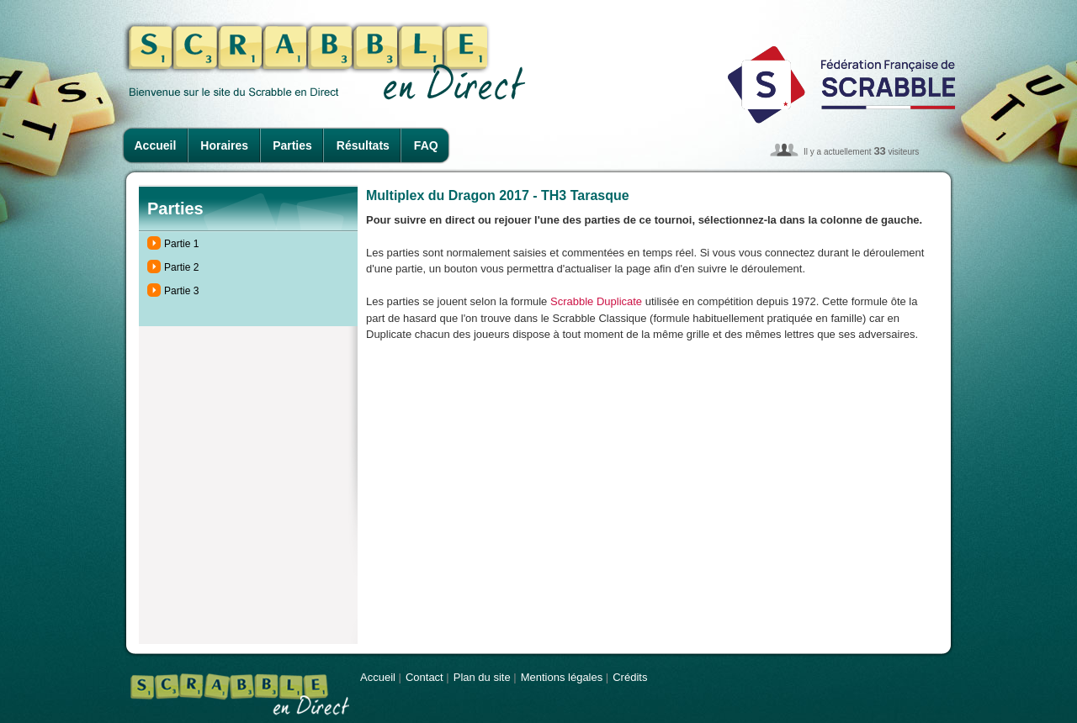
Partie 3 (181, 291)
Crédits (630, 677)
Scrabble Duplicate (596, 301)
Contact (424, 677)
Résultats (363, 145)
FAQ (426, 145)
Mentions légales (562, 677)
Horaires (224, 145)
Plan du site (482, 677)
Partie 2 (181, 267)
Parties (292, 145)
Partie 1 (181, 244)
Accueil (156, 145)
